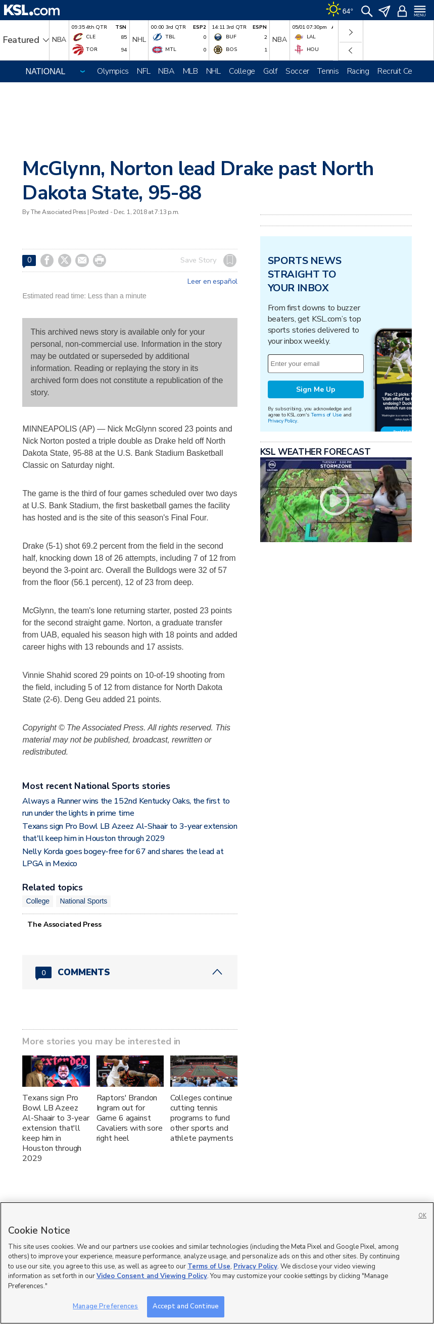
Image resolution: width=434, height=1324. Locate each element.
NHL (213, 71)
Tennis (328, 71)
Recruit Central (402, 71)
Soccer (297, 71)
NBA (166, 71)
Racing (358, 71)
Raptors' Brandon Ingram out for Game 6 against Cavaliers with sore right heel (130, 1118)
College (242, 71)
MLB (190, 71)
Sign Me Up (315, 389)
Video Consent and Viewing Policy (152, 1276)
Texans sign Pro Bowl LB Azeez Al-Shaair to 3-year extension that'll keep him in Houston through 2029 (55, 1128)
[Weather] (339, 10)
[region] (217, 1263)
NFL (143, 71)
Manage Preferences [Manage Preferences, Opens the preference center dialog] (105, 1306)
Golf (270, 71)
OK (422, 1216)
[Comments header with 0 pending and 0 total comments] (129, 972)
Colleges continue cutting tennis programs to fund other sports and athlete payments (201, 1118)
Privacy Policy (282, 420)
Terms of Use (326, 414)
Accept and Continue (186, 1306)
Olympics (113, 71)
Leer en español (212, 281)
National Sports (83, 901)
